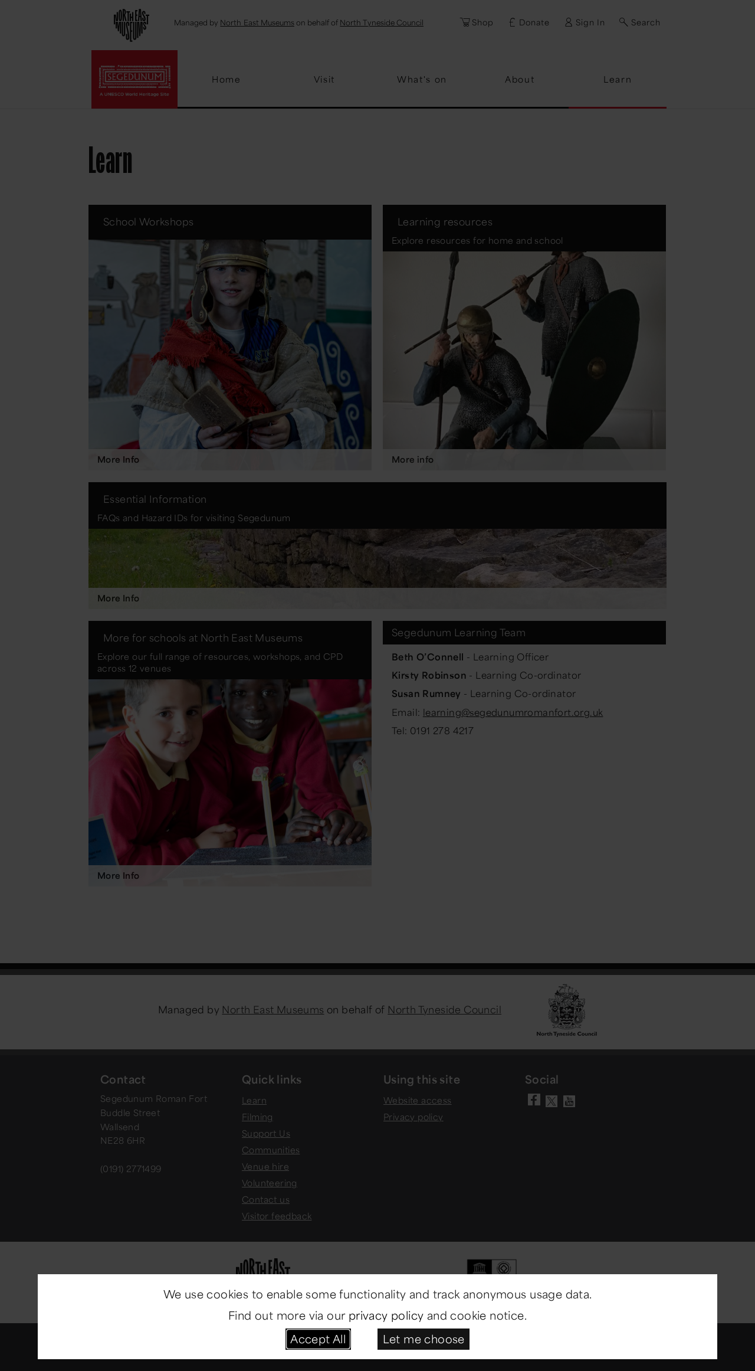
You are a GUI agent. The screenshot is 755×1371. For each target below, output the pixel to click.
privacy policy (386, 1315)
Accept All (318, 1338)
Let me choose (424, 1338)
